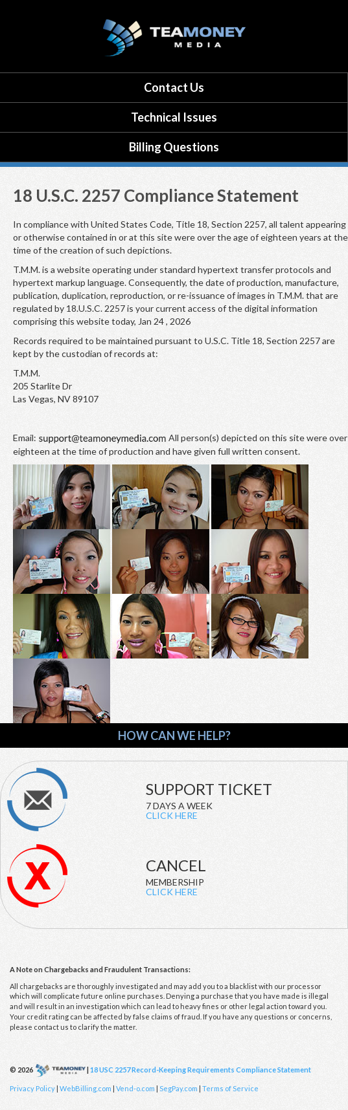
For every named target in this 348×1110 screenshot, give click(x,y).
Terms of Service (230, 1088)
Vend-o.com (136, 1088)
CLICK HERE (172, 815)
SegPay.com (178, 1088)
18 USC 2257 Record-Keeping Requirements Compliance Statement (200, 1069)
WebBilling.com (85, 1088)
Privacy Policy (32, 1088)
